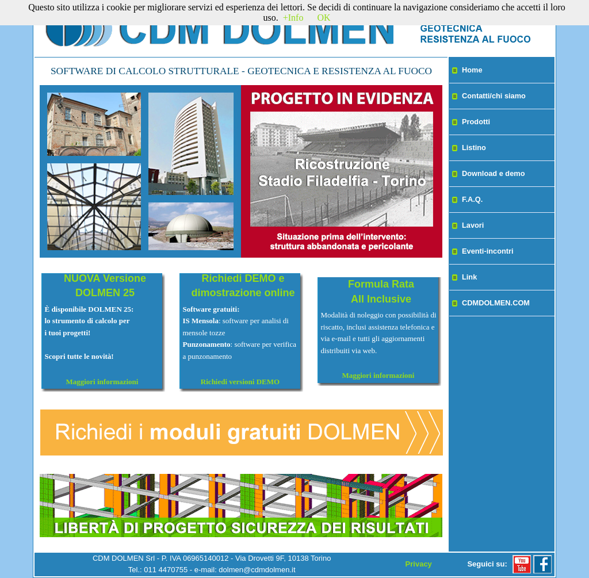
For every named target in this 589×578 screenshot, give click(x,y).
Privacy (419, 564)
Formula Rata (381, 284)
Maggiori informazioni (102, 381)
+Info (293, 17)
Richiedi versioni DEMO (240, 381)
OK (323, 17)
